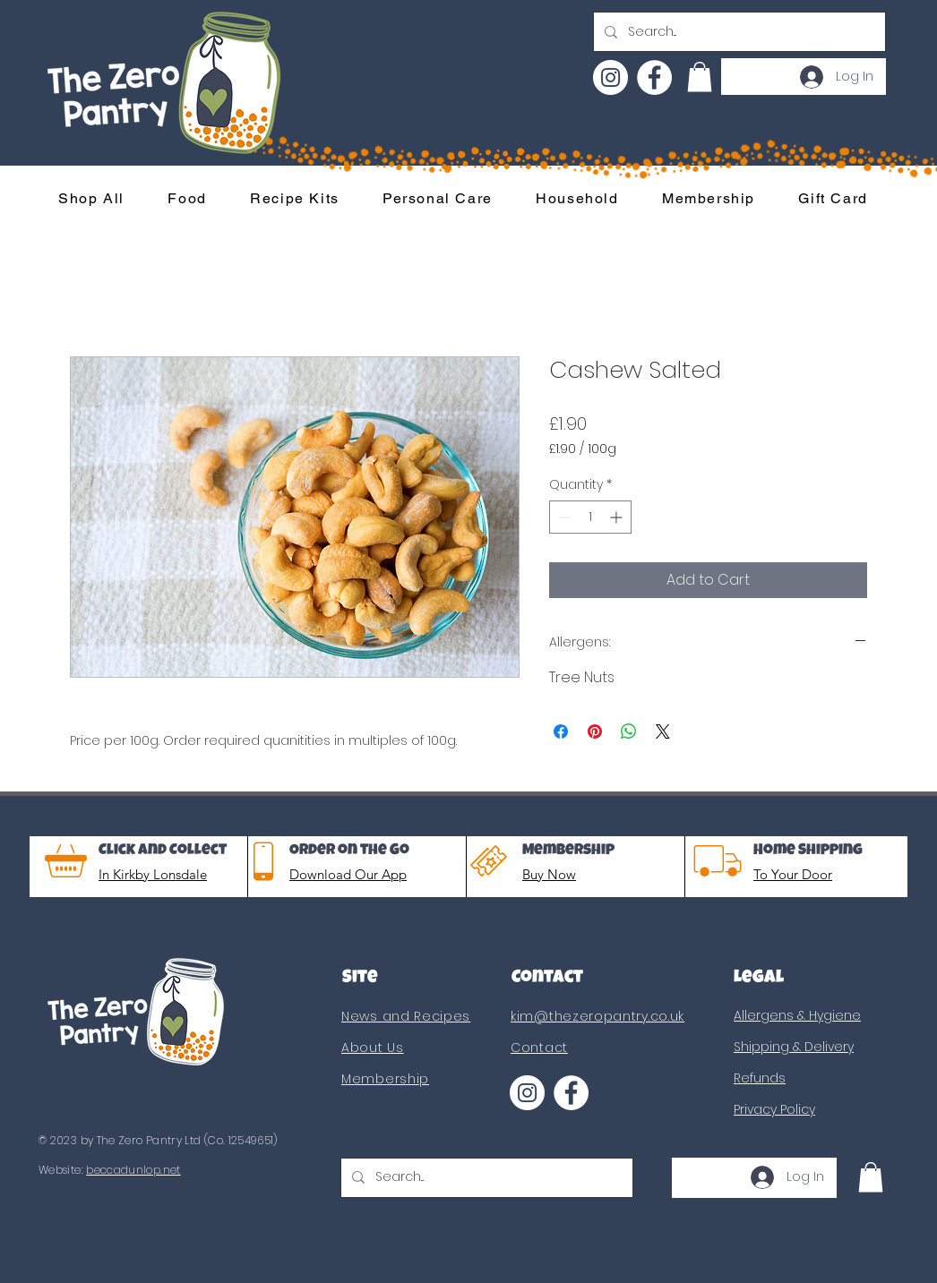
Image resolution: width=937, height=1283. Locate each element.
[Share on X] (663, 731)
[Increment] (617, 517)
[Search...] (737, 32)
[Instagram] (610, 77)
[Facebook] (654, 77)
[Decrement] (563, 517)
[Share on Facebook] (561, 731)
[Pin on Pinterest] (595, 731)
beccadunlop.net (133, 1169)
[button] (699, 76)
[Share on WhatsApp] (629, 731)
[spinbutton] (590, 517)
